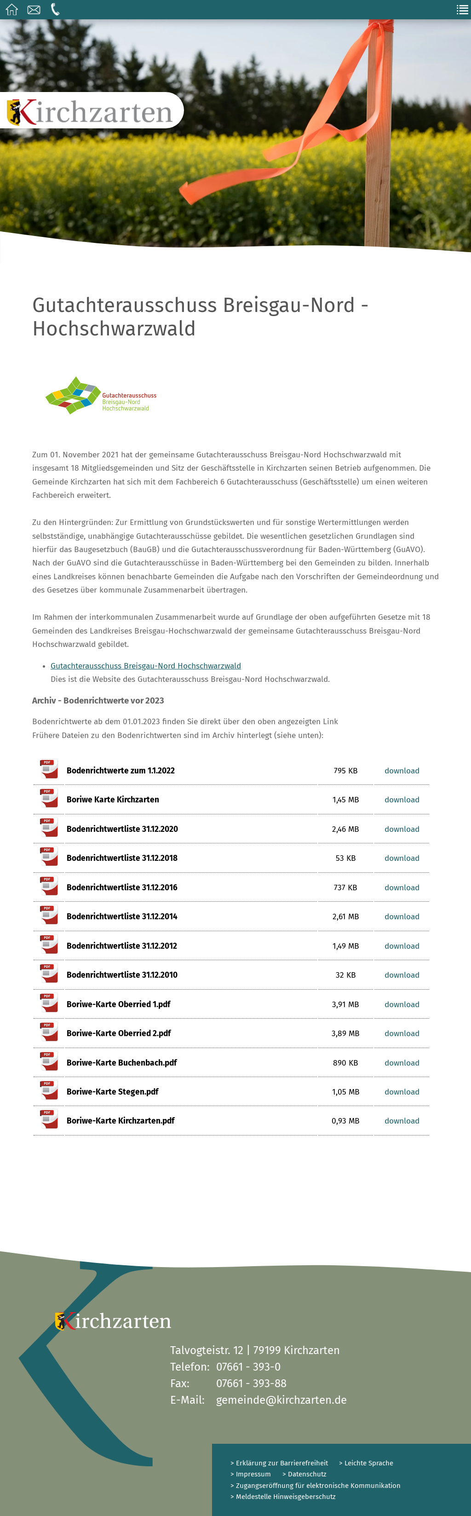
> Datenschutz (304, 1474)
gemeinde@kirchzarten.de (281, 1400)
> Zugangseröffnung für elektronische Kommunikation (315, 1485)
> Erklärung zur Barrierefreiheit (279, 1463)
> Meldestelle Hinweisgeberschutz (283, 1497)
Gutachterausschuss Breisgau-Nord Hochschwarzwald (146, 666)
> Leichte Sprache (365, 1463)
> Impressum (250, 1474)
